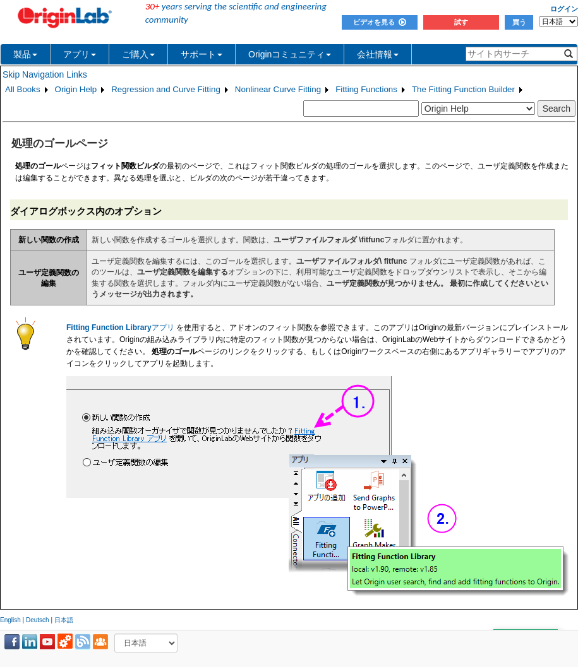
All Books (22, 89)
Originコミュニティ (289, 54)
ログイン (564, 9)
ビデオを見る (379, 22)
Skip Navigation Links (45, 74)
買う (519, 22)
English (10, 620)
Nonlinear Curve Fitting (278, 89)
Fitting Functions (366, 89)
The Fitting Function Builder (463, 89)
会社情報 (378, 54)
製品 (25, 54)
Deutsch (37, 620)
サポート (201, 54)
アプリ (79, 54)
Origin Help (76, 89)
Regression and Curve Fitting (165, 89)
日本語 (63, 620)
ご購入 (138, 54)
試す (461, 22)
